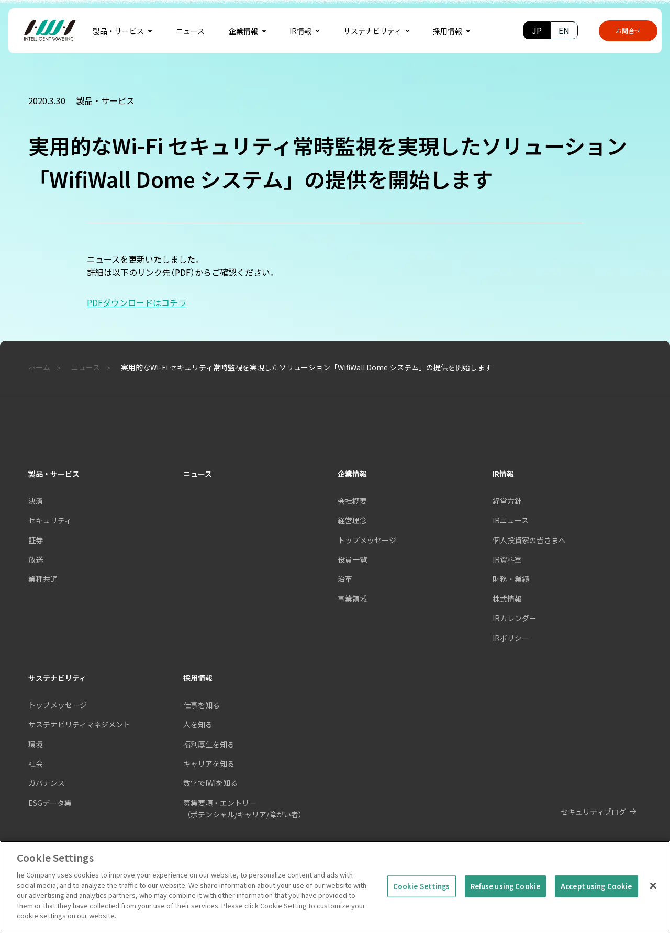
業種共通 (43, 579)
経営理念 (352, 520)
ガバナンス (46, 783)
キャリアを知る (208, 763)
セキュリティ (50, 520)
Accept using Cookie (596, 903)
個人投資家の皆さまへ (529, 540)
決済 (35, 501)
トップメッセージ (57, 705)
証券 (35, 540)
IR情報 (503, 473)
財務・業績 (511, 579)
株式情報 (507, 598)
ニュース (197, 473)
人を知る (198, 724)
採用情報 (198, 677)
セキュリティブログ (593, 811)
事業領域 (352, 598)
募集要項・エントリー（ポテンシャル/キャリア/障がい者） (244, 808)
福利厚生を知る (208, 744)
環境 (35, 744)
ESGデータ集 (50, 802)
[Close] (653, 903)
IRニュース (511, 520)
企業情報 (352, 473)
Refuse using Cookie (505, 903)
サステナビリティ (57, 677)
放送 (35, 559)
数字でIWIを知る (210, 783)
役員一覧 (352, 559)
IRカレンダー (515, 618)
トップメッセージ (367, 540)
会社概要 (352, 501)
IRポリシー (511, 638)
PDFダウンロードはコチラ (136, 302)
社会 (35, 763)
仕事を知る (201, 705)
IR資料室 (507, 559)
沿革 (345, 579)
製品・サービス (54, 473)
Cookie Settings (421, 903)
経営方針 (507, 501)
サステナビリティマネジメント (79, 724)
